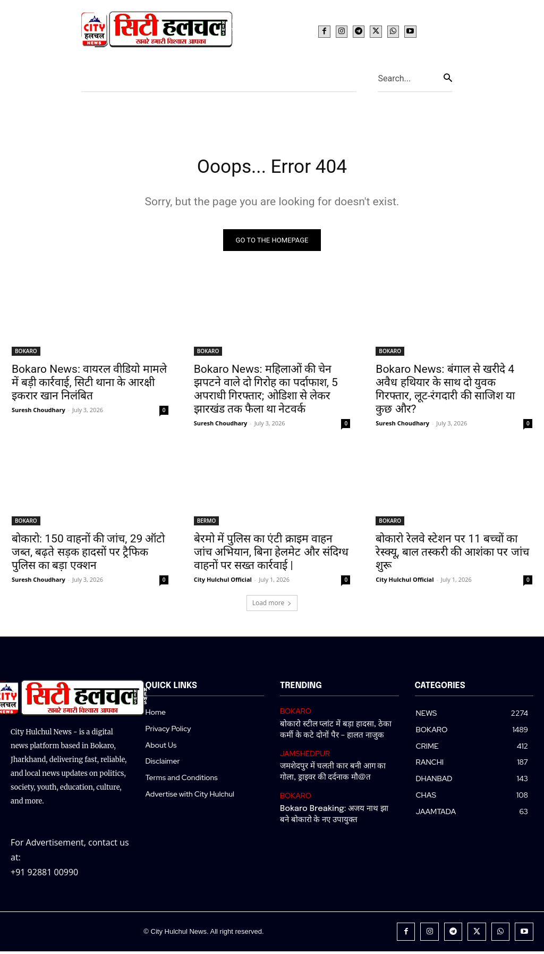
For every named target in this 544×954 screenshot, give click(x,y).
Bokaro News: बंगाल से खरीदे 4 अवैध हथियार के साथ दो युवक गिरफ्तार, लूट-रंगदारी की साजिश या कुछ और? (445, 392)
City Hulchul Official (223, 583)
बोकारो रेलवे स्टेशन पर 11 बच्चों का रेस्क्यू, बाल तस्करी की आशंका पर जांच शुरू (452, 555)
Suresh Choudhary (38, 413)
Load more (272, 606)
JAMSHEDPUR (303, 754)
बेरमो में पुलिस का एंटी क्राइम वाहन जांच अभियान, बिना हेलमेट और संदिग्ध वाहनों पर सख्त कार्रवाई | (271, 555)
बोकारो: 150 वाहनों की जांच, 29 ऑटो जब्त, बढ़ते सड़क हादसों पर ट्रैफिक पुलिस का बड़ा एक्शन (88, 555)
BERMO (206, 524)
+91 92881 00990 (44, 875)
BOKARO (26, 354)
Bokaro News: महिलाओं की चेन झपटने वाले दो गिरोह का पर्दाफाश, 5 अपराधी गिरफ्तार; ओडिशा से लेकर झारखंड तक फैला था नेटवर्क (266, 392)
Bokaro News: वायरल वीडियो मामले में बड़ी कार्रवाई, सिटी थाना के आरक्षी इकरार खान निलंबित (89, 386)
